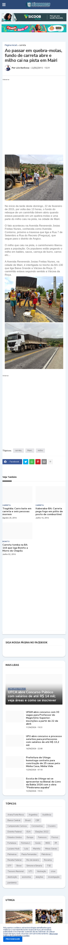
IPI (56, 843)
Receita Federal (15, 860)
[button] (4, 4)
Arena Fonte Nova (16, 814)
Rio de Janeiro (32, 860)
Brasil (28, 820)
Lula (26, 848)
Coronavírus (37, 826)
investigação (54, 877)
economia (26, 877)
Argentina (33, 814)
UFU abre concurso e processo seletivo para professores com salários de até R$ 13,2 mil (44, 741)
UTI (30, 871)
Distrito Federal (15, 831)
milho (40, 450)
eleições (39, 877)
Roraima (48, 860)
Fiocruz (55, 837)
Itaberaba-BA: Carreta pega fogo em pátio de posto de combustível (49, 511)
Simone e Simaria (34, 865)
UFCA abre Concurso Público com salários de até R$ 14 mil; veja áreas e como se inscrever (32, 696)
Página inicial (11, 45)
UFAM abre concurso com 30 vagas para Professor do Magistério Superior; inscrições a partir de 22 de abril (42, 718)
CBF (37, 820)
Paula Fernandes (29, 854)
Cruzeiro (52, 826)
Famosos (42, 837)
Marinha (36, 848)
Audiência (46, 814)
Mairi (29, 450)
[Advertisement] (34, 115)
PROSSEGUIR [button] (13, 939)
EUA (28, 831)
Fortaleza (12, 843)
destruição (12, 877)
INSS (48, 843)
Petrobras (46, 854)
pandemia (12, 882)
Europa (30, 837)
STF (9, 865)
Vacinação (41, 871)
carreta (22, 45)
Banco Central (14, 820)
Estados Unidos (15, 837)
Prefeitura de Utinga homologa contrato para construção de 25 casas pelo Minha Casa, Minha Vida (43, 762)
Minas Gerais (51, 848)
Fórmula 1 (25, 843)
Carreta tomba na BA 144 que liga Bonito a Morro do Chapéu (15, 547)
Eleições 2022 (41, 831)
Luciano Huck (13, 848)
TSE (49, 865)
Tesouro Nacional (16, 871)
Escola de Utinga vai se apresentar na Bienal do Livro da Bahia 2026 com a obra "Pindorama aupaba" (43, 783)
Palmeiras (12, 854)
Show (19, 865)
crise (53, 871)
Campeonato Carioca (17, 826)
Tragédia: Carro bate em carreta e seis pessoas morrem (16, 511)
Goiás (38, 843)
